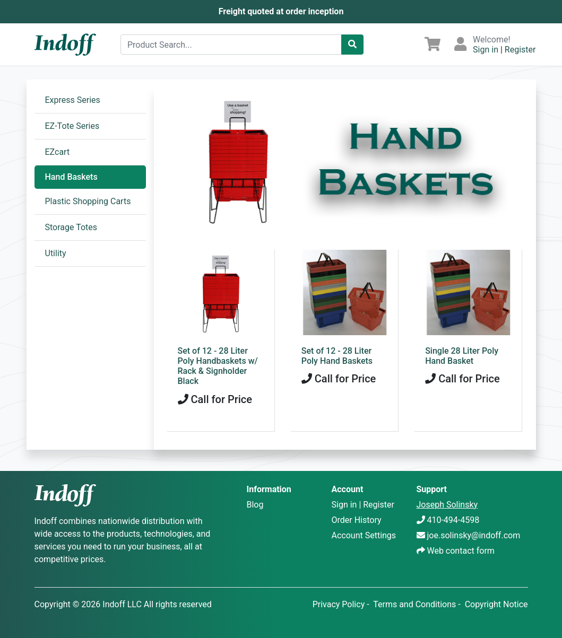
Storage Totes (71, 227)
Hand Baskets (71, 177)
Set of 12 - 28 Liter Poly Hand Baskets (337, 356)
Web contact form (460, 551)
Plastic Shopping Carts (88, 201)
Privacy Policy (339, 604)
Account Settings (364, 535)
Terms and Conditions (414, 604)
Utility (55, 253)
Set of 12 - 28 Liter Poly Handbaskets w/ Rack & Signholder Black (218, 366)
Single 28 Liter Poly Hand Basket (461, 356)
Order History (357, 520)
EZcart (57, 152)
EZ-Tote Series (72, 126)
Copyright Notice (496, 604)
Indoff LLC (122, 604)
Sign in (485, 50)
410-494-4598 (453, 520)
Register (520, 50)
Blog (255, 505)
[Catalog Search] (352, 44)
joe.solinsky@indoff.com (473, 535)
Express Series (72, 100)
